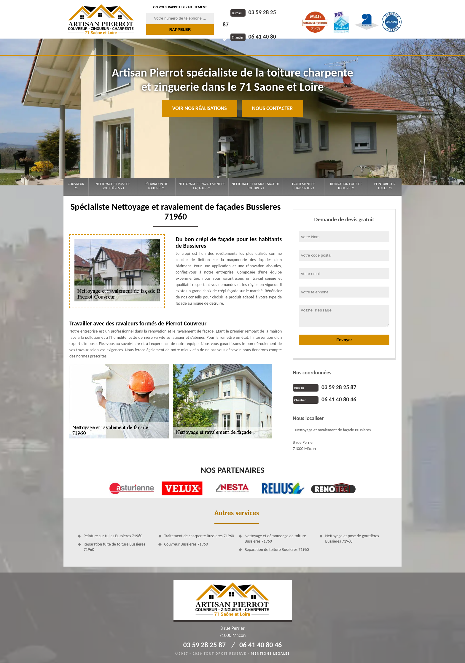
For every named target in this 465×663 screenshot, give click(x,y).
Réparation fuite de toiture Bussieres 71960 (114, 546)
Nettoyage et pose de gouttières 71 (112, 186)
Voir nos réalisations (199, 108)
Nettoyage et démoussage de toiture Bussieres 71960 (275, 538)
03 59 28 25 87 (255, 12)
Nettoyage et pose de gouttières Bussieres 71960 (352, 538)
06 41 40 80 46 (255, 24)
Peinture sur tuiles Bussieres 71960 (113, 535)
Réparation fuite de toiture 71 (346, 186)
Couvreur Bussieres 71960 (186, 543)
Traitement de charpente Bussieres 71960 (199, 535)
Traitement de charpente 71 (304, 186)
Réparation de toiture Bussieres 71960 (277, 548)
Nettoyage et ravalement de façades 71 (202, 186)
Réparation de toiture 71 (156, 186)
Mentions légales (270, 653)
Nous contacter (272, 108)
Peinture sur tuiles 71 (384, 186)
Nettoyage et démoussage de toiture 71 (255, 186)
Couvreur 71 (76, 186)
